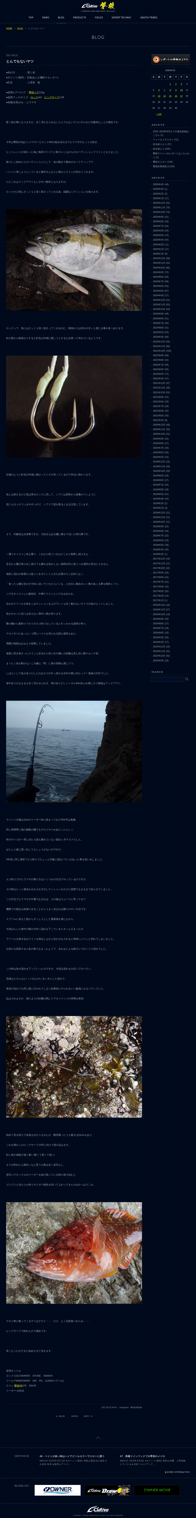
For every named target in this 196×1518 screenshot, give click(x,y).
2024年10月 (159, 267)
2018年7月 (158, 535)
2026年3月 (158, 189)
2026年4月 (158, 184)
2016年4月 (158, 642)
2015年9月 (158, 660)
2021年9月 (158, 397)
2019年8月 (158, 480)
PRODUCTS (79, 17)
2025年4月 (158, 239)
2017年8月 (158, 577)
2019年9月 (158, 475)
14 (164, 96)
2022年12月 (159, 341)
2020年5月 (158, 457)
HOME (9, 28)
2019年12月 (159, 461)
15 (170, 96)
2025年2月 (158, 249)
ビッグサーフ (51, 97)
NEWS (45, 17)
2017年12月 (159, 558)
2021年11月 (159, 387)
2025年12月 (159, 203)
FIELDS (99, 17)
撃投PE (18, 1385)
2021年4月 (158, 420)
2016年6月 (158, 632)
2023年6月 (158, 327)
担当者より (158, 149)
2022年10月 (159, 350)
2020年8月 (158, 443)
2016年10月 (159, 614)
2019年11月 (159, 466)
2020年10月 (159, 434)
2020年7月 (158, 448)
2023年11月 (159, 304)
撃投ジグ (34, 92)
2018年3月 (158, 554)
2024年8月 (158, 277)
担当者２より (160, 144)
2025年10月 (159, 212)
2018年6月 (158, 540)
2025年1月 (158, 253)
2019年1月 (158, 508)
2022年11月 (159, 346)
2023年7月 (158, 323)
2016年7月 (158, 628)
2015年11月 (159, 651)
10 (181, 90)
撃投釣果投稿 (160, 166)
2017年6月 (158, 586)
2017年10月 (159, 568)
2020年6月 (158, 452)
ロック (34, 97)
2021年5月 (158, 415)
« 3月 (159, 114)
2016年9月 (158, 619)
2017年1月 (158, 600)
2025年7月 (158, 226)
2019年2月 (158, 503)
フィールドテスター (163, 139)
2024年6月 (158, 286)
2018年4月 (158, 549)
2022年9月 (158, 355)
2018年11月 (159, 517)
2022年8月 (158, 360)
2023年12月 (159, 300)
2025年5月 (158, 235)
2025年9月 (158, 217)
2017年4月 (158, 595)
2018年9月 (158, 526)
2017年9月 (158, 572)
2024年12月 (159, 258)
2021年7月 (158, 406)
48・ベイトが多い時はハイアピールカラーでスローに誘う (72, 1456)
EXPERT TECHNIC (121, 17)
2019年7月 (158, 484)
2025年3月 (158, 244)
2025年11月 (159, 207)
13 (159, 96)
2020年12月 (159, 424)
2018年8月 (158, 531)
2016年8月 (158, 623)
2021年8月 (158, 401)
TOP (31, 17)
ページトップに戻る (98, 1438)
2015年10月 (159, 655)
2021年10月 (159, 392)
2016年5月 (158, 637)
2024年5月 (158, 290)
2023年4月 (158, 337)
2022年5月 (158, 374)
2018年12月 (159, 512)
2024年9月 (158, 272)
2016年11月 (159, 609)
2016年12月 (159, 605)
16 (176, 96)
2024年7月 (158, 281)
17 (181, 96)
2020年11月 (159, 429)
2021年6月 (158, 411)
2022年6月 (158, 369)
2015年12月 (159, 646)
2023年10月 (159, 309)
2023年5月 (158, 332)
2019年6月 (158, 489)
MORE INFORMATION (178, 1472)
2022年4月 (158, 378)
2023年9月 (158, 313)
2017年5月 (158, 591)
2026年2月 (158, 193)
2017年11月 (159, 563)
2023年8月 (158, 318)
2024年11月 (159, 263)
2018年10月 (159, 522)
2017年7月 (158, 582)
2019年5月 (158, 494)
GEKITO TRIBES (148, 17)
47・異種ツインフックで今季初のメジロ (142, 1456)
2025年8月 (158, 221)
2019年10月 (159, 471)
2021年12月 (159, 383)
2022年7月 (158, 364)
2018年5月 (158, 545)
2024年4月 (158, 295)
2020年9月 (158, 438)
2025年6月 (158, 230)
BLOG (61, 17)
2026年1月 (158, 198)
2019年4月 (158, 498)
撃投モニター (160, 162)
